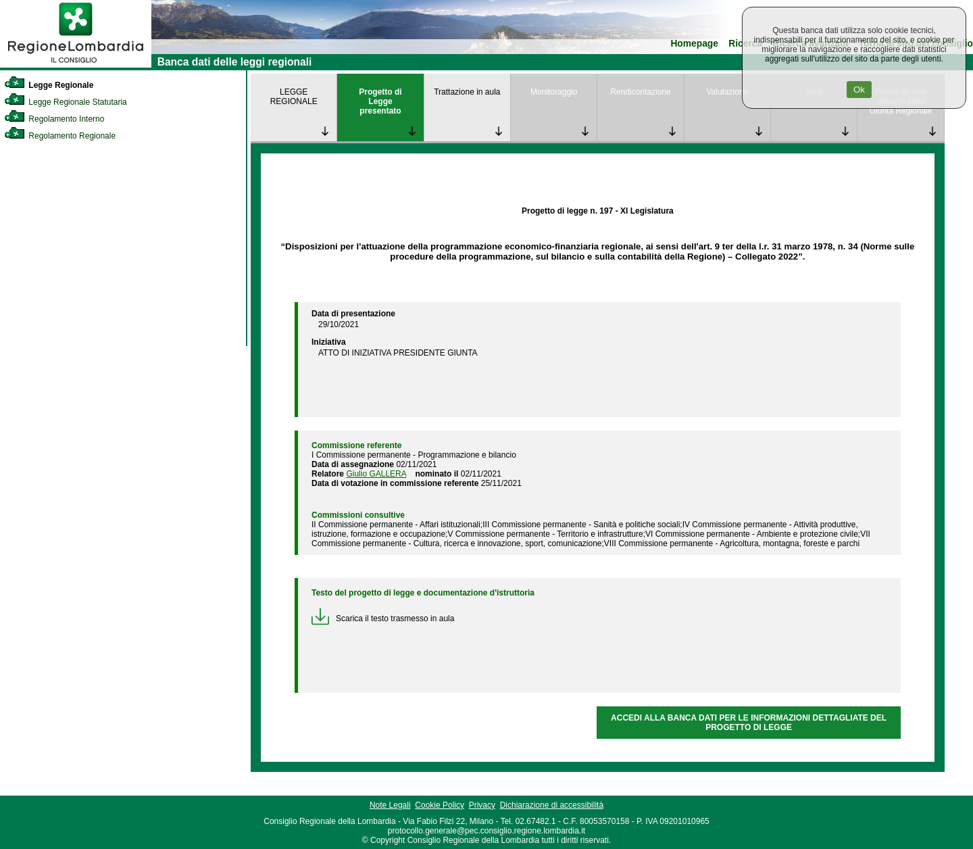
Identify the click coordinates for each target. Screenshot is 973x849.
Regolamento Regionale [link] (60, 136)
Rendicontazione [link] (640, 92)
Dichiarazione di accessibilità (551, 805)
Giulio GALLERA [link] (376, 474)
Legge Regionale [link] (48, 85)
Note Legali (390, 805)
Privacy (482, 805)
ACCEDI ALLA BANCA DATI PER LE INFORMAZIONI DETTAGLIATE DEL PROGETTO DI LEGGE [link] (749, 722)
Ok (859, 89)
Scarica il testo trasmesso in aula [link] (382, 618)
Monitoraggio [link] (553, 92)
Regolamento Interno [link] (54, 119)
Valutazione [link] (727, 92)
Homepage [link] (694, 44)
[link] (75, 65)
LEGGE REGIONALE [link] (294, 96)
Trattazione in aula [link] (467, 92)
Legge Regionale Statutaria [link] (65, 102)
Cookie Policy (439, 805)
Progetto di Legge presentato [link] (380, 101)
